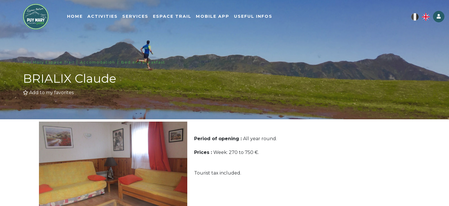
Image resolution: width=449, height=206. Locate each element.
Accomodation (97, 62)
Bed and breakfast (143, 62)
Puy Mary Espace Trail (48, 62)
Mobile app (212, 16)
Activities (102, 16)
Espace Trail (172, 16)
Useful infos (253, 16)
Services (135, 16)
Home (75, 16)
